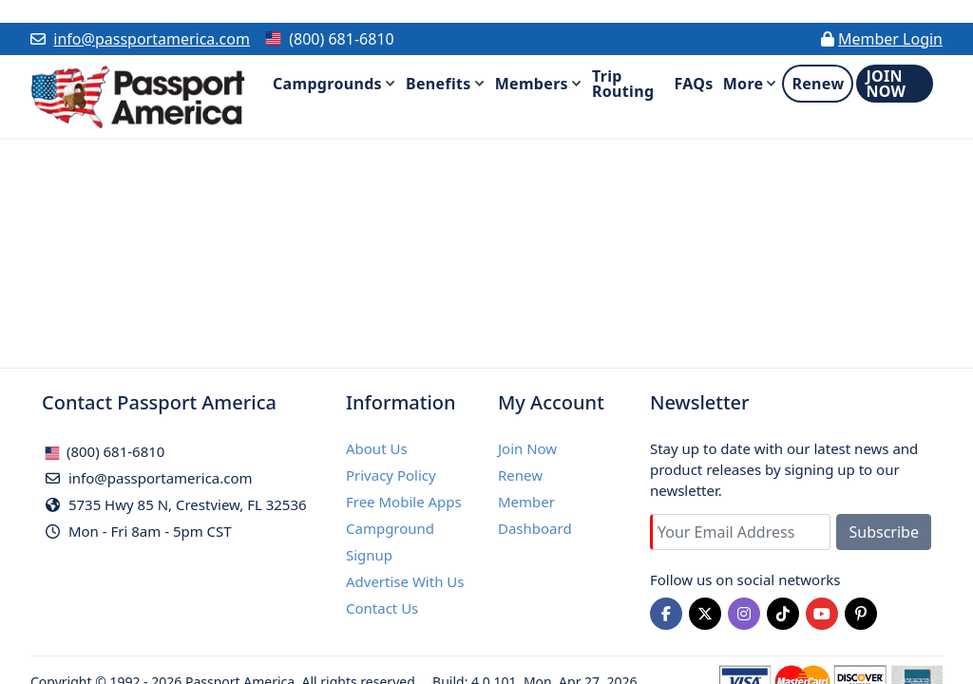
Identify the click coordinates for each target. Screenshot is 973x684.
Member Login (890, 39)
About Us (377, 448)
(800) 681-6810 (104, 451)
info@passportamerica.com (151, 39)
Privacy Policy (391, 475)
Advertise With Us (405, 581)
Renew (520, 475)
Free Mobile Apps (404, 501)
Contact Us (382, 608)
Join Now (527, 448)
